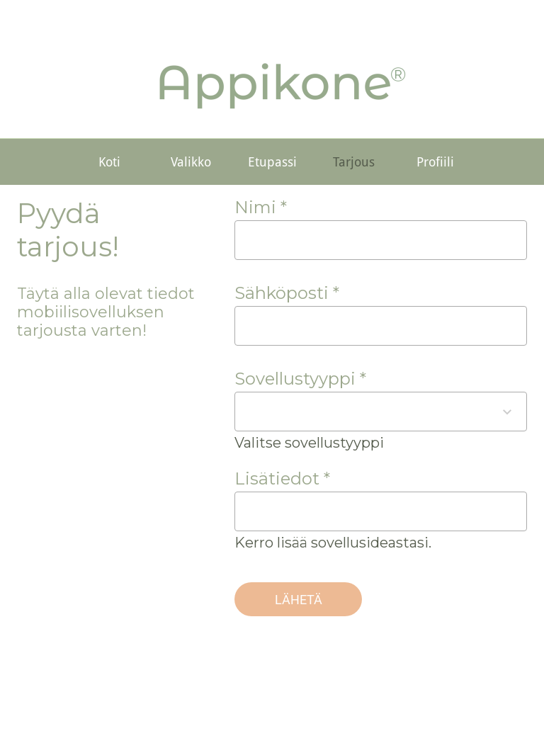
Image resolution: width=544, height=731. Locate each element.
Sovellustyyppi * (300, 378)
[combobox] (368, 412)
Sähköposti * (286, 293)
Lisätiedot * (282, 478)
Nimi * (260, 207)
